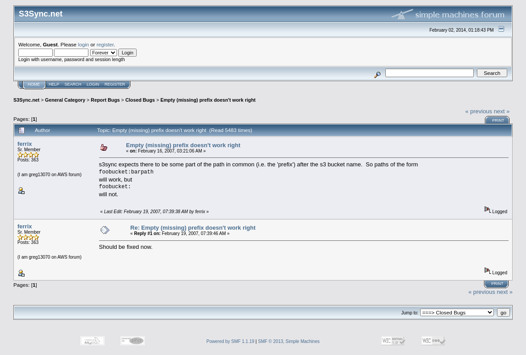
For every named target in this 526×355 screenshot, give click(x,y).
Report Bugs (105, 100)
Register (114, 84)
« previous (478, 111)
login (83, 44)
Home (34, 84)
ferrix (24, 143)
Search (73, 84)
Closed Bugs (140, 100)
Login (93, 84)
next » (501, 111)
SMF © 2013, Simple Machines (289, 341)
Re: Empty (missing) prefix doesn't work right (192, 227)
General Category (65, 100)
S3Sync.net (26, 100)
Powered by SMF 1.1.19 (230, 341)
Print (498, 120)
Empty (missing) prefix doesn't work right (207, 100)
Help (54, 84)
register (104, 44)
